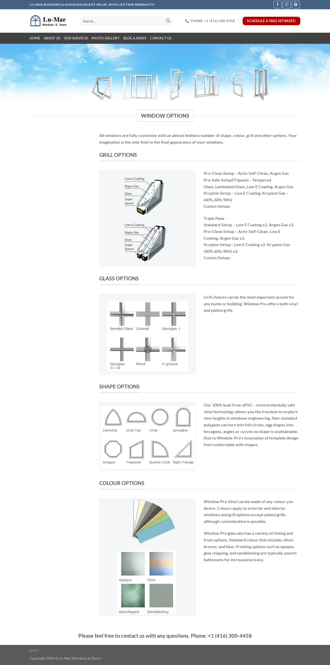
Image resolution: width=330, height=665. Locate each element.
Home (35, 38)
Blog (34, 650)
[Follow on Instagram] (287, 4)
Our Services (76, 38)
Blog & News (134, 38)
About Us (52, 38)
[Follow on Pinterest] (296, 4)
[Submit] (168, 21)
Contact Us (160, 38)
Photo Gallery (106, 38)
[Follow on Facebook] (278, 4)
